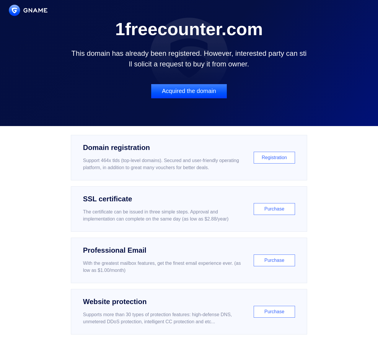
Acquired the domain (189, 91)
